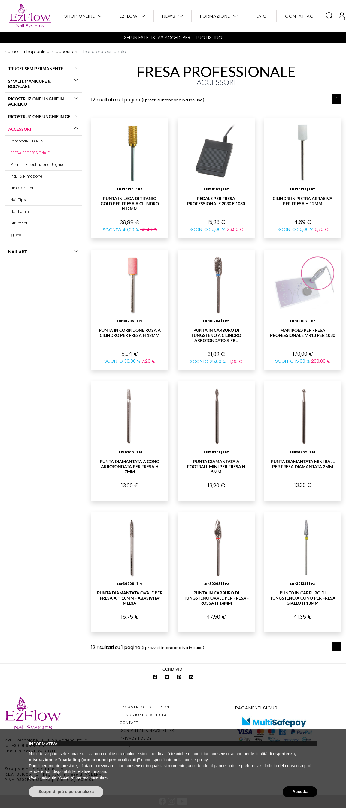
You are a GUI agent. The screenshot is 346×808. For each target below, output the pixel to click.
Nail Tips (18, 199)
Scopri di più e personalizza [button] (66, 791)
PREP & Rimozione (26, 176)
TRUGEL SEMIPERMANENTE (35, 68)
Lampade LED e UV (27, 141)
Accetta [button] (300, 791)
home (11, 51)
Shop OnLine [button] (80, 16)
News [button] (169, 16)
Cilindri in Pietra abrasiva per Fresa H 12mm (302, 201)
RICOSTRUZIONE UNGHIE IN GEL (40, 116)
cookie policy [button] (196, 759)
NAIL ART (17, 251)
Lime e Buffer (22, 187)
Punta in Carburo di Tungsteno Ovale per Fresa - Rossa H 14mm (216, 598)
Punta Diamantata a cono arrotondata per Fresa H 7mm (129, 466)
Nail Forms (20, 211)
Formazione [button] (216, 16)
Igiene (16, 234)
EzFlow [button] (129, 16)
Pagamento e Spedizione (145, 707)
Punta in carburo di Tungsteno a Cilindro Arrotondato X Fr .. (216, 335)
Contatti (130, 722)
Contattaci (300, 16)
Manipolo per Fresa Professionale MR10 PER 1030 (302, 333)
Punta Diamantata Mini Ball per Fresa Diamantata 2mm (303, 464)
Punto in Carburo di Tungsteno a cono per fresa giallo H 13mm (302, 598)
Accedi (173, 37)
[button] (76, 67)
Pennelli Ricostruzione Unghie (37, 164)
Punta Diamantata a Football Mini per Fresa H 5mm (216, 466)
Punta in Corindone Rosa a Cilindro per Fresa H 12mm (130, 333)
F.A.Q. (261, 16)
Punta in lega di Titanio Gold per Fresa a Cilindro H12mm (130, 203)
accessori (66, 51)
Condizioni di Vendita (143, 714)
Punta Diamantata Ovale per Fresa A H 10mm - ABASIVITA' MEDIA (129, 598)
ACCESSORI (19, 129)
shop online (37, 51)
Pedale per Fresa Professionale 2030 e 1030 (216, 201)
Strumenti (19, 223)
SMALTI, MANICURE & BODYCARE (29, 84)
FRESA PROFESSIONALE (30, 152)
